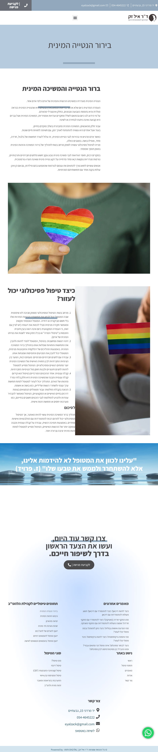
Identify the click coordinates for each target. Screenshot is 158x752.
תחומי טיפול (126, 664)
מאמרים (128, 669)
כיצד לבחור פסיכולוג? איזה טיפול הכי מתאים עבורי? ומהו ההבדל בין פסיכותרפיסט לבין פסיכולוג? (104, 646)
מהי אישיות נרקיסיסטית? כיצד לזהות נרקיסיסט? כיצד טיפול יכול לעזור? (106, 638)
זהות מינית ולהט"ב (53, 683)
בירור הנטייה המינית (49, 610)
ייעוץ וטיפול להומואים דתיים (46, 635)
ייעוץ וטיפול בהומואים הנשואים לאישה (41, 640)
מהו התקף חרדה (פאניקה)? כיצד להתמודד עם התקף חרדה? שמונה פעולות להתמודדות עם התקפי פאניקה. (105, 621)
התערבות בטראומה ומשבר (49, 678)
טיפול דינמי (56, 664)
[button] (75, 18)
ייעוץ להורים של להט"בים (47, 630)
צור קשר (128, 678)
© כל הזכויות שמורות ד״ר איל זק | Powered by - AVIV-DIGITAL (79, 748)
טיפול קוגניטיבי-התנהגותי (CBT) (47, 669)
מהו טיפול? (56, 659)
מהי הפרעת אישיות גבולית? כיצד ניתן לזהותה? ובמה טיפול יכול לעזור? (106, 629)
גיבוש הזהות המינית (49, 615)
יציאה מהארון (52, 620)
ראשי (130, 659)
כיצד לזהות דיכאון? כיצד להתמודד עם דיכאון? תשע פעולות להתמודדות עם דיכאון (106, 612)
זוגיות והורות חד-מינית (48, 625)
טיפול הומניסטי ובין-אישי (50, 674)
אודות (129, 674)
